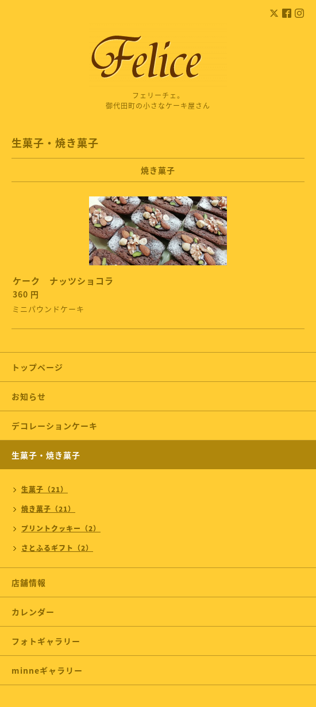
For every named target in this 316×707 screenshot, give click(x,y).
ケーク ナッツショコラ (63, 281)
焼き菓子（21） (48, 509)
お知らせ (28, 396)
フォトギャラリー (45, 641)
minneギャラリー (47, 670)
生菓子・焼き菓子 (45, 455)
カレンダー (33, 611)
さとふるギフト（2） (57, 548)
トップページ (37, 367)
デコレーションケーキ (71, 425)
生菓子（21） (44, 489)
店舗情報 (28, 582)
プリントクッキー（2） (61, 528)
